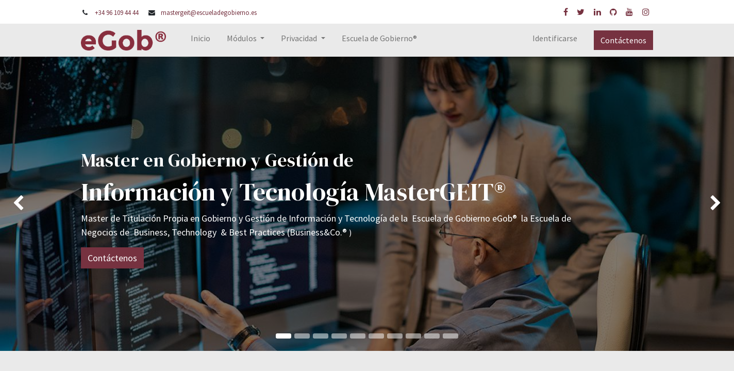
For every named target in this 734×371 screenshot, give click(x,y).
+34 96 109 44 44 (117, 12)
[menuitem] (200, 40)
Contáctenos (623, 40)
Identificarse (554, 38)
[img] (29, 203)
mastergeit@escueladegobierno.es (209, 12)
